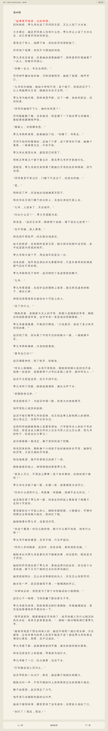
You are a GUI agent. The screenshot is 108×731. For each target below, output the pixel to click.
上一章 (20, 725)
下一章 (88, 725)
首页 (4, 2)
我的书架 (100, 2)
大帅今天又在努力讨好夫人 (14, 2)
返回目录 (54, 725)
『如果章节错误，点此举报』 (32, 21)
